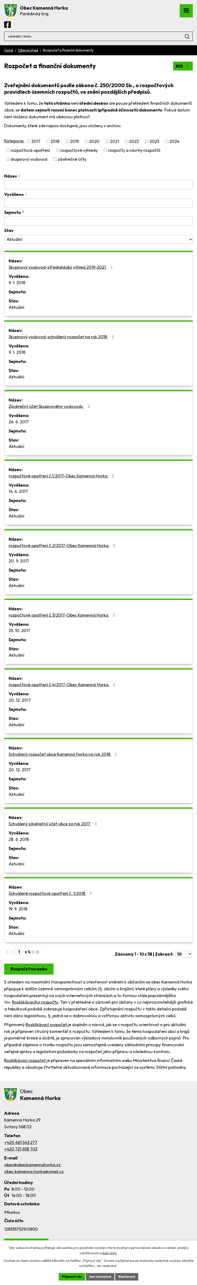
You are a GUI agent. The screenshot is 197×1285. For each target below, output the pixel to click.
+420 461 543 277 (20, 1142)
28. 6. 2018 (19, 839)
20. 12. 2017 (20, 700)
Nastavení (126, 1276)
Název (10, 176)
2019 (74, 141)
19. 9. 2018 (18, 909)
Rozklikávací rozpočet (47, 1024)
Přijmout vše (72, 1276)
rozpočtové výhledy (79, 150)
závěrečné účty (72, 159)
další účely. (109, 1253)
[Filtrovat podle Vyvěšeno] (98, 203)
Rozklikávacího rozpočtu (35, 1002)
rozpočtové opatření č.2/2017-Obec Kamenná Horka (63, 545)
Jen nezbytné (100, 1276)
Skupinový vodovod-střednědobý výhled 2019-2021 (61, 267)
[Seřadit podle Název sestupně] (19, 177)
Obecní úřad (28, 50)
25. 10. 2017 (19, 630)
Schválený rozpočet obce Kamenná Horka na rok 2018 (64, 754)
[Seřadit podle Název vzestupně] (19, 175)
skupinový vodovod (29, 159)
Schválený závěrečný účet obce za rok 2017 (53, 824)
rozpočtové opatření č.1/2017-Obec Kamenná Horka (62, 476)
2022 (134, 141)
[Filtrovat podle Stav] (98, 239)
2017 (35, 141)
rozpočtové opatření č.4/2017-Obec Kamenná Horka (63, 684)
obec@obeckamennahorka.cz (32, 1164)
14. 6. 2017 (18, 491)
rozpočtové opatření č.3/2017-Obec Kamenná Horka (63, 615)
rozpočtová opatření (30, 150)
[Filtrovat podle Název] (98, 184)
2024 (174, 141)
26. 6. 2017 (19, 422)
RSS (183, 66)
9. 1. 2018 (17, 282)
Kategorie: (14, 141)
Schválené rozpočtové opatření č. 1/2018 (51, 893)
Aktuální (16, 307)
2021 (114, 141)
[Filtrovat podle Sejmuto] (98, 221)
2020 (94, 141)
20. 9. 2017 (19, 561)
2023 (154, 141)
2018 (55, 141)
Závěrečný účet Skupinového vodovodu (50, 406)
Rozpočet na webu (29, 969)
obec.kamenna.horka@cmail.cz (34, 1171)
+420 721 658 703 (20, 1149)
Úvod (8, 50)
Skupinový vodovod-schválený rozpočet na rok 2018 (62, 336)
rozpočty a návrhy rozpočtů (134, 150)
